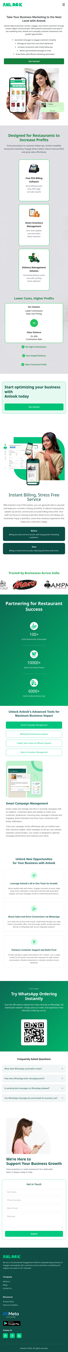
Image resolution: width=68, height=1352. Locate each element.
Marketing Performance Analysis (34, 734)
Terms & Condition (10, 1305)
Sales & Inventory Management (34, 752)
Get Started (34, 61)
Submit (34, 1233)
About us (6, 1281)
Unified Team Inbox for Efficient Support (34, 743)
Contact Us (7, 1288)
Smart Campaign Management (34, 725)
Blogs (5, 1285)
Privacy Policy (8, 1301)
